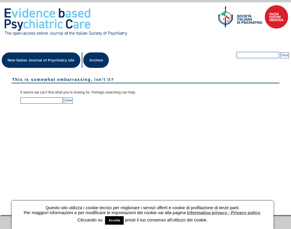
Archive (96, 60)
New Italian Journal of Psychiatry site (41, 60)
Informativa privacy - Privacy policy (223, 212)
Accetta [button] (114, 220)
